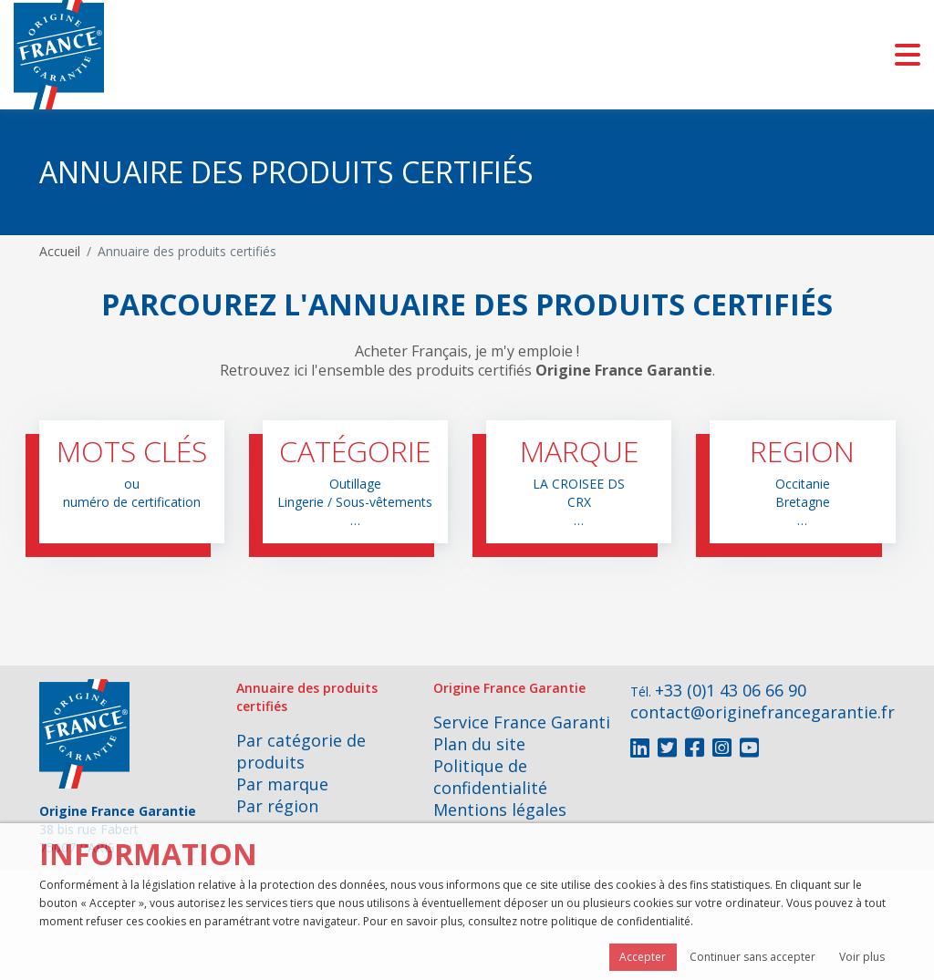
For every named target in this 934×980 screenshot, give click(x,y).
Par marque (282, 784)
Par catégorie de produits (301, 751)
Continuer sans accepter (752, 957)
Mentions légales (499, 809)
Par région (277, 806)
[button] (131, 481)
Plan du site (479, 744)
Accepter (642, 957)
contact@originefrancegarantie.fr (762, 712)
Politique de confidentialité (490, 777)
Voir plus (862, 957)
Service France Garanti (521, 722)
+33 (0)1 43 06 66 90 (730, 690)
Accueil (59, 251)
